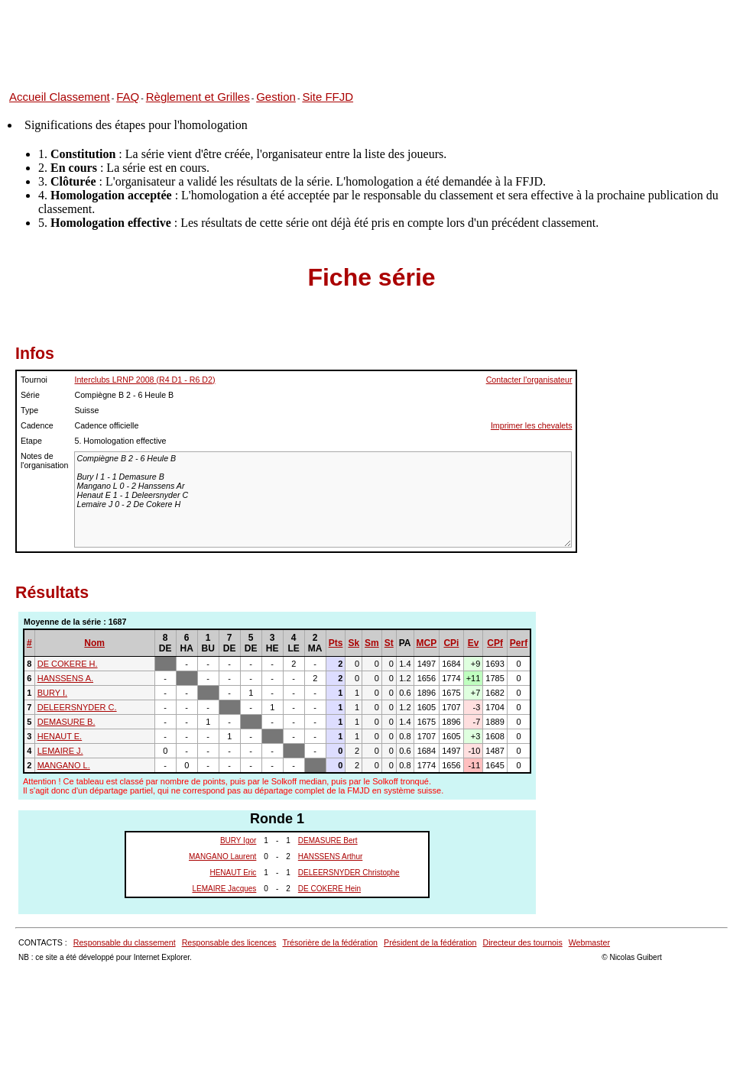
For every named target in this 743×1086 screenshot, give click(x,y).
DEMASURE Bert (328, 840)
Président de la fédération (430, 942)
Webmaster (589, 942)
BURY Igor (238, 840)
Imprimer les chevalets (532, 425)
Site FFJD (327, 96)
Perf (518, 643)
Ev (473, 643)
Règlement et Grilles (198, 96)
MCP (427, 643)
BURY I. (52, 692)
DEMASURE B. (66, 721)
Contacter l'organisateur (529, 379)
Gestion (276, 96)
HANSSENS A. (65, 678)
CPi (451, 643)
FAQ (127, 96)
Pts (336, 643)
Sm (372, 643)
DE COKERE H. (67, 663)
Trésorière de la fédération (330, 942)
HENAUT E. (59, 736)
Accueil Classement (59, 96)
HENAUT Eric (232, 872)
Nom (94, 643)
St (389, 643)
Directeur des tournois (522, 942)
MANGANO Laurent (222, 856)
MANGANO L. (63, 765)
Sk (353, 643)
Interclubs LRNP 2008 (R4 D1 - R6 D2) (144, 379)
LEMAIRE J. (60, 750)
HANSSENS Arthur (330, 856)
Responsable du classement (124, 942)
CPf (495, 643)
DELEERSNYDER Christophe (349, 872)
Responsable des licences (229, 942)
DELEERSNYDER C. (77, 707)
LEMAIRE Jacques (224, 888)
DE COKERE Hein (329, 888)
